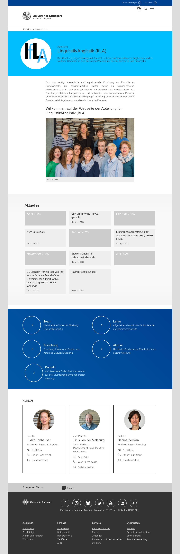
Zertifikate (62, 537)
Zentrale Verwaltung (137, 537)
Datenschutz (63, 530)
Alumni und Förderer (32, 533)
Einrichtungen (134, 533)
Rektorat (131, 526)
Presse (95, 530)
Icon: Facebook (65, 501)
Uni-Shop (96, 541)
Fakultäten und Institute (139, 530)
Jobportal (97, 533)
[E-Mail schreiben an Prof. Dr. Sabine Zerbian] (128, 458)
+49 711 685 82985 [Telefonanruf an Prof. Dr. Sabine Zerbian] (132, 453)
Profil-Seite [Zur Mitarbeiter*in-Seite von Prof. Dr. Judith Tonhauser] (37, 448)
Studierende (28, 526)
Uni (129, 3)
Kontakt (68, 486)
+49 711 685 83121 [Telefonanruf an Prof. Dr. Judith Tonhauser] (41, 453)
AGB (59, 541)
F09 (148, 3)
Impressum (63, 526)
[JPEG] (90, 146)
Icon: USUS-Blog (134, 501)
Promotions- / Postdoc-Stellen (107, 537)
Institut (26, 28)
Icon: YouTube (111, 501)
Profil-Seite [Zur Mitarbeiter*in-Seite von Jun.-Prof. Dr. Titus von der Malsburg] (83, 455)
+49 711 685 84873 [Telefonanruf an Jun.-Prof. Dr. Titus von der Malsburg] (87, 460)
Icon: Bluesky (88, 501)
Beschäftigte (28, 530)
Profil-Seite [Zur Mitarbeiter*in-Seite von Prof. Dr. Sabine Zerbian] (127, 448)
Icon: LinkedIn (122, 501)
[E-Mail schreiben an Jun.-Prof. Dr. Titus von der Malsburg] (83, 465)
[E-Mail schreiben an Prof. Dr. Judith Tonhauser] (37, 458)
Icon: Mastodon (99, 501)
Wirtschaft (27, 537)
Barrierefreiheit (64, 533)
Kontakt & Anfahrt (101, 526)
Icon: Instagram (76, 501)
